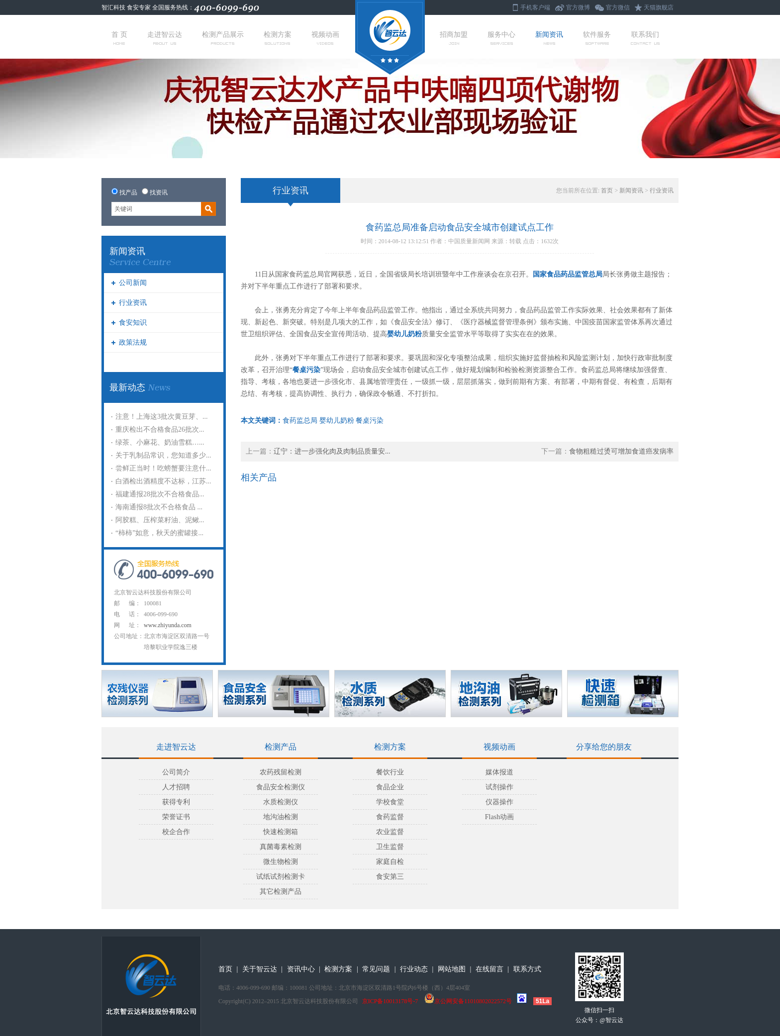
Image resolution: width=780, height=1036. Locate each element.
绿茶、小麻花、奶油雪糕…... (159, 442)
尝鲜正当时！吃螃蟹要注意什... (163, 468)
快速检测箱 (280, 832)
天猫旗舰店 (659, 7)
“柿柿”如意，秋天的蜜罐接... (159, 533)
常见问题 (376, 969)
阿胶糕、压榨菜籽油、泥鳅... (159, 520)
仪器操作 (499, 802)
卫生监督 (390, 846)
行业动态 (414, 969)
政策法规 (133, 342)
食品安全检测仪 (280, 787)
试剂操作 (499, 787)
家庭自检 (390, 861)
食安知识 (133, 322)
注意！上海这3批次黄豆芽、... (161, 416)
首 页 (119, 38)
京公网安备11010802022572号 (468, 1001)
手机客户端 (535, 7)
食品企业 (390, 787)
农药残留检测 (280, 772)
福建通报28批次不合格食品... (159, 494)
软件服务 (597, 38)
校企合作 (176, 832)
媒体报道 (499, 772)
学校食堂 (390, 802)
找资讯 (159, 192)
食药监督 (390, 817)
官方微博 (578, 7)
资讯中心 (301, 969)
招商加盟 (454, 38)
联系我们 (645, 38)
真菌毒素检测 (280, 846)
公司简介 (176, 772)
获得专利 (176, 802)
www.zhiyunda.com (168, 625)
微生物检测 (280, 861)
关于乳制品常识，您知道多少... (163, 455)
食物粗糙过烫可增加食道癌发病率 (621, 451)
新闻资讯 (549, 38)
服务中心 (501, 38)
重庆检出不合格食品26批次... (159, 429)
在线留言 (489, 969)
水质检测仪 (280, 802)
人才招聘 (176, 787)
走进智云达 (164, 38)
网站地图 (452, 969)
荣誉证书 (176, 817)
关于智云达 (259, 969)
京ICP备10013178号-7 (390, 1001)
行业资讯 (133, 302)
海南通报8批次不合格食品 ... (158, 507)
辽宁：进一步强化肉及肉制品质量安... (332, 451)
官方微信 (618, 7)
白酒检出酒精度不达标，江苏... (163, 481)
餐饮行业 (390, 772)
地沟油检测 (280, 817)
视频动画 (325, 38)
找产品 (128, 192)
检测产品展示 (223, 38)
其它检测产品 (280, 891)
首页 (607, 190)
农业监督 (390, 832)
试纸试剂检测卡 (280, 876)
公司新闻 (133, 282)
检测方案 (278, 38)
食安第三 (390, 876)
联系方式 (527, 969)
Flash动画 (499, 817)
